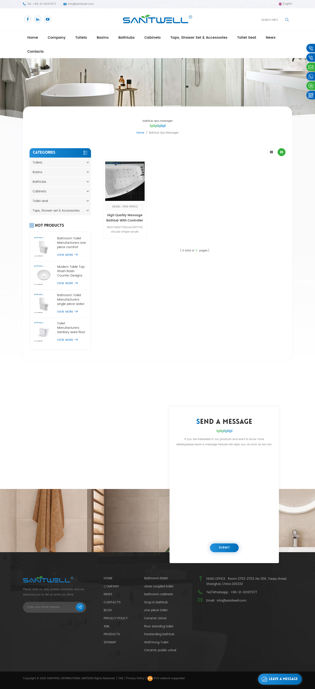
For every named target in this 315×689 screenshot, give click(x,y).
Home (32, 37)
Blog (108, 610)
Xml (107, 626)
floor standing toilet (158, 626)
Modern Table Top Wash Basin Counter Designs (70, 271)
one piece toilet (156, 610)
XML (120, 678)
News (108, 594)
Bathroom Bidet (156, 578)
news (271, 37)
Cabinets (152, 37)
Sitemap (110, 642)
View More (67, 255)
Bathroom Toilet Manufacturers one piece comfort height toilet (71, 242)
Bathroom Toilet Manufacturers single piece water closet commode (70, 299)
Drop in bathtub (156, 602)
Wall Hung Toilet (156, 642)
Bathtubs (126, 37)
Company (57, 37)
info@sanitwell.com (81, 4)
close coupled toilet (158, 586)
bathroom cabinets (158, 594)
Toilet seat (246, 37)
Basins (103, 37)
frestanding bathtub (159, 634)
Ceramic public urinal (160, 650)
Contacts (35, 51)
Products (112, 634)
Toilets (81, 37)
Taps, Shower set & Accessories (199, 37)
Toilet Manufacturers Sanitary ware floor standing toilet (71, 327)
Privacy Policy (116, 618)
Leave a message (278, 679)
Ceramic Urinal (155, 618)
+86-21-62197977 (44, 4)
